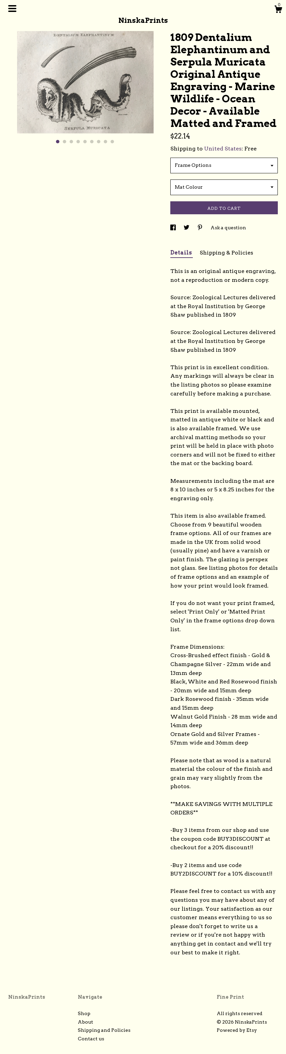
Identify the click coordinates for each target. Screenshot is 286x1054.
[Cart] (278, 10)
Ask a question (228, 227)
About (85, 1022)
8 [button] (105, 141)
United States (223, 148)
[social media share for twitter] (187, 227)
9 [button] (112, 141)
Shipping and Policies (104, 1030)
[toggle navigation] (12, 8)
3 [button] (71, 141)
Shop (84, 1013)
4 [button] (78, 141)
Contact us (91, 1038)
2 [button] (64, 141)
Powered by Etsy (237, 1030)
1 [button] (57, 141)
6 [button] (92, 141)
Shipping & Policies (226, 252)
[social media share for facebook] (173, 227)
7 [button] (98, 141)
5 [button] (85, 141)
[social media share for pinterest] (200, 227)
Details (181, 252)
